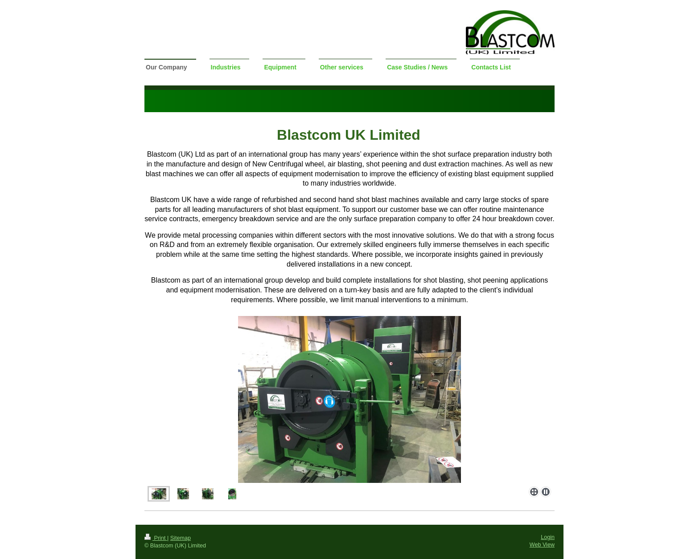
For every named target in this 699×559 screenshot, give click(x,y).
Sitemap (180, 538)
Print (155, 538)
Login (548, 537)
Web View (542, 545)
